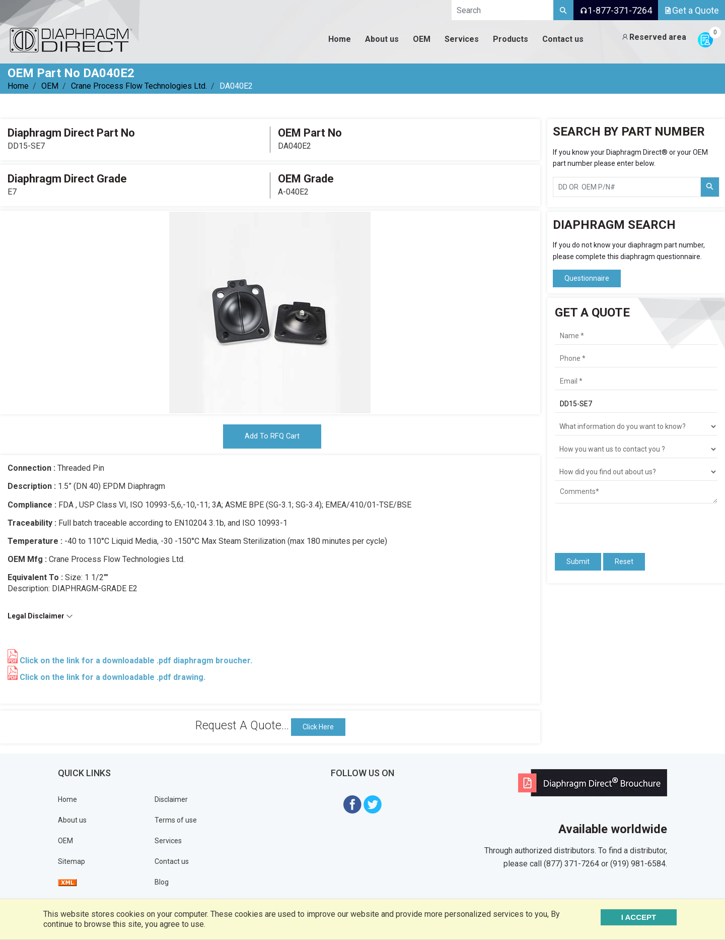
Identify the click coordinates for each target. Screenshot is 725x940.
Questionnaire (586, 278)
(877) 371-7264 (571, 865)
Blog (162, 885)
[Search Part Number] (709, 187)
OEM (49, 86)
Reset (624, 561)
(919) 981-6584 (638, 865)
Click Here (318, 729)
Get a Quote (691, 10)
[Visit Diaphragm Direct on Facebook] (352, 806)
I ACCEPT (651, 917)
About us (72, 823)
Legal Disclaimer (40, 618)
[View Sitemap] (67, 885)
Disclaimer (171, 802)
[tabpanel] (270, 312)
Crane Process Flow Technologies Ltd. (139, 86)
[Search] (563, 10)
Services (168, 843)
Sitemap (71, 864)
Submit (578, 561)
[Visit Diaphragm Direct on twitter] (373, 806)
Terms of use (176, 823)
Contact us (172, 864)
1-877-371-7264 (615, 10)
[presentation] (614, 524)
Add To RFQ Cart (272, 437)
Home (18, 86)
